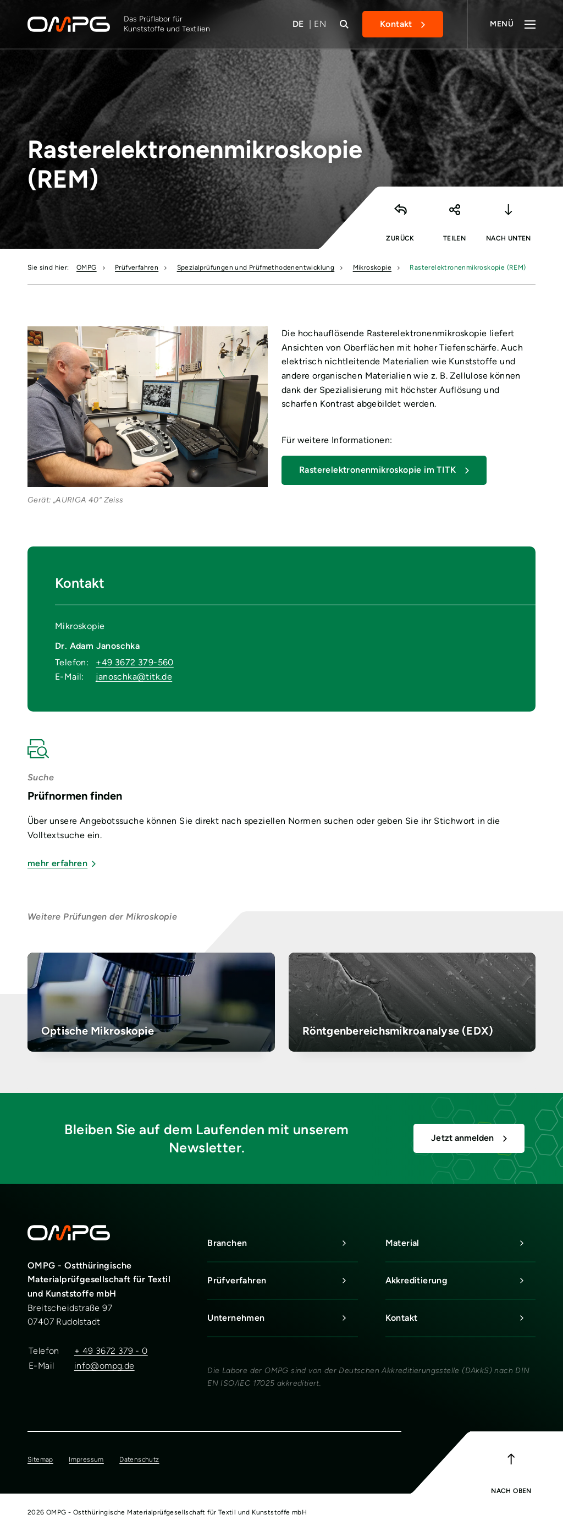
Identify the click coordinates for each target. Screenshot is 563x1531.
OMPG (86, 267)
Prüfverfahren (136, 267)
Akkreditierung (460, 1280)
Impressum (86, 1459)
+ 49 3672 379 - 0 (111, 1351)
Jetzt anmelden (462, 1138)
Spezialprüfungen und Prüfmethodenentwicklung (256, 267)
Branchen (282, 1243)
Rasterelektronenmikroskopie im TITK (377, 469)
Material (460, 1243)
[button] (454, 215)
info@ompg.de (104, 1365)
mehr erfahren (61, 863)
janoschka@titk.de (134, 676)
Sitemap (40, 1459)
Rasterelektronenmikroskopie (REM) (468, 267)
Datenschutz (139, 1459)
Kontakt (396, 24)
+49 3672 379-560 (134, 662)
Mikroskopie (372, 267)
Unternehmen (282, 1318)
